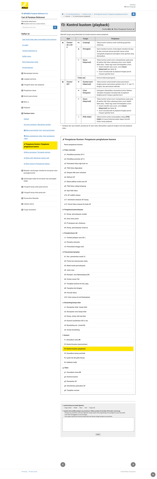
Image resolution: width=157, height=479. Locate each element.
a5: (75, 173)
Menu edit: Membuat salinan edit (36, 158)
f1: (72, 340)
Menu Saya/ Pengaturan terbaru (37, 164)
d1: (75, 257)
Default (26, 119)
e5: (74, 325)
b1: (75, 214)
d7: (76, 284)
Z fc (73, 14)
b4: (76, 228)
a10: (72, 195)
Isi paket (25, 45)
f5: (74, 358)
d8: (73, 288)
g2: (71, 377)
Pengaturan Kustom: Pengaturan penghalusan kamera (36, 145)
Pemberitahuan (27, 68)
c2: (72, 242)
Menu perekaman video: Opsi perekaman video (39, 137)
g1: (72, 372)
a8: (75, 186)
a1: (74, 154)
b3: (74, 223)
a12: (77, 204)
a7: (75, 182)
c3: (74, 247)
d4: (69, 270)
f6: (70, 362)
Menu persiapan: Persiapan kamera (37, 152)
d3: (74, 266)
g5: (71, 390)
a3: (76, 163)
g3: (70, 381)
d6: (71, 279)
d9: (70, 293)
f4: (74, 353)
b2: (71, 219)
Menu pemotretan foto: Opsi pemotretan (39, 130)
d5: (77, 275)
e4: (76, 321)
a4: (73, 168)
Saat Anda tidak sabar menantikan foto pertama (39, 39)
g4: (74, 386)
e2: (75, 312)
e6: (72, 330)
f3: (75, 349)
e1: (75, 307)
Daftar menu (26, 56)
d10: (77, 297)
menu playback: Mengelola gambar (37, 125)
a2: (74, 159)
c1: (75, 238)
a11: (76, 200)
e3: (75, 316)
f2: (75, 344)
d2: (76, 261)
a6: (69, 177)
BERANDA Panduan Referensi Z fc (35, 14)
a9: (71, 191)
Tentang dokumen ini (29, 51)
